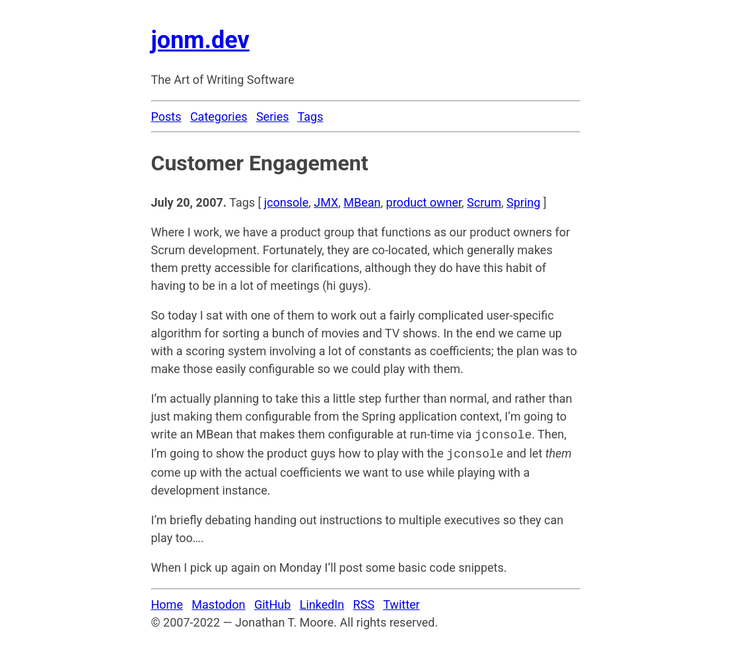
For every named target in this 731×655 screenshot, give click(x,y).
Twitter (401, 602)
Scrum (484, 202)
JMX (326, 202)
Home (167, 602)
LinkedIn (322, 602)
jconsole (286, 202)
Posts (166, 116)
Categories (219, 116)
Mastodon (218, 602)
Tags (311, 116)
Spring (523, 202)
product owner (424, 202)
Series (272, 116)
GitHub (272, 602)
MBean (361, 202)
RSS (363, 602)
